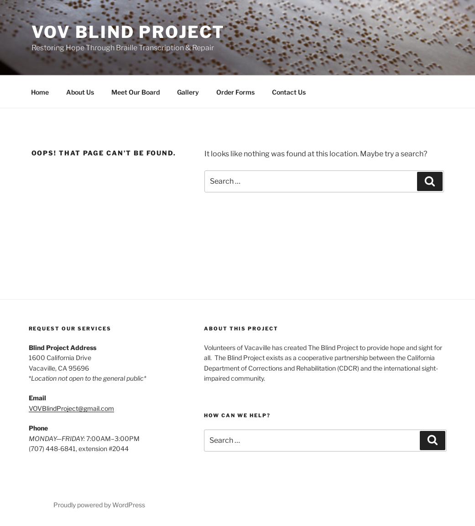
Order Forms (235, 92)
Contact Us (289, 92)
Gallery (188, 92)
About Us (80, 92)
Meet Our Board (135, 92)
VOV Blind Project (128, 32)
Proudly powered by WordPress (99, 505)
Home (40, 92)
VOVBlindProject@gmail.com (71, 408)
